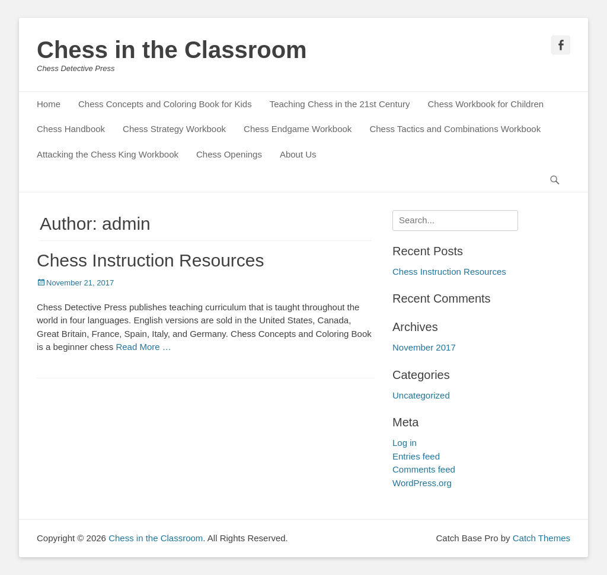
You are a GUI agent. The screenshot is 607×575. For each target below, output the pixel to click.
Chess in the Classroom (172, 50)
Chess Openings (229, 154)
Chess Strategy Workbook (174, 129)
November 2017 (424, 347)
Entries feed (416, 456)
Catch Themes (541, 538)
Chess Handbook (71, 129)
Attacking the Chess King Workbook (107, 154)
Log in (404, 443)
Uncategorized (421, 395)
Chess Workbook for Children (485, 104)
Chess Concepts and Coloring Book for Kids (165, 104)
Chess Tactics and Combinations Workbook (455, 129)
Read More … (143, 347)
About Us (298, 154)
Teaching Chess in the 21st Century (340, 104)
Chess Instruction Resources (150, 260)
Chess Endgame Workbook (298, 129)
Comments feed (423, 469)
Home (48, 104)
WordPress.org (422, 483)
